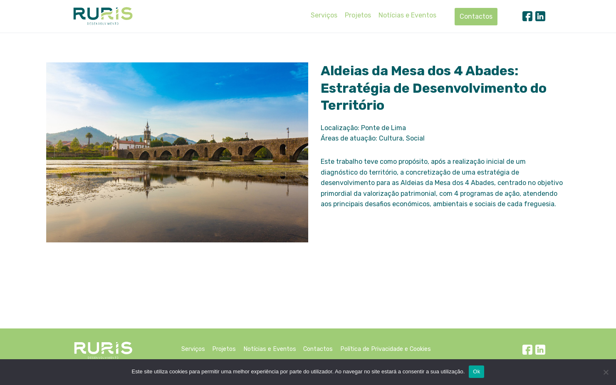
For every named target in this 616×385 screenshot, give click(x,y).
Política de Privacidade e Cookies (385, 349)
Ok (476, 371)
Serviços (324, 15)
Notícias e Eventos (407, 15)
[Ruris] (102, 15)
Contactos (476, 16)
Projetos (358, 15)
